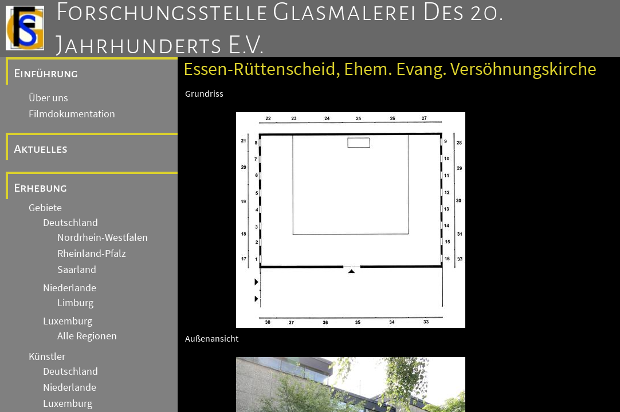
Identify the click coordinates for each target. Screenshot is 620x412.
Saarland (76, 269)
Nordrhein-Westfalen (102, 237)
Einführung (46, 73)
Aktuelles (41, 148)
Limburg (75, 302)
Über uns (48, 98)
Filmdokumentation (72, 114)
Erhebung (40, 187)
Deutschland (70, 222)
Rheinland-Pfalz (91, 253)
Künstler (47, 356)
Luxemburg (67, 321)
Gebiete (45, 207)
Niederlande (69, 288)
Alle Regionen (87, 336)
